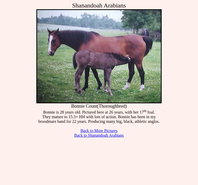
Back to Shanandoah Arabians (99, 135)
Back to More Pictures (99, 130)
